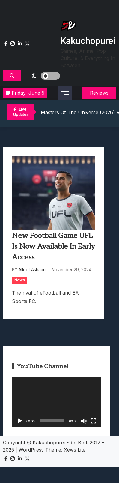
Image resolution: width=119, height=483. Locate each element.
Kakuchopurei (88, 41)
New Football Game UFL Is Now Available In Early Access (53, 246)
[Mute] (84, 421)
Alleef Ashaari (32, 269)
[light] (42, 76)
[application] (56, 402)
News (19, 279)
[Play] (20, 421)
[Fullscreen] (94, 421)
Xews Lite (74, 450)
